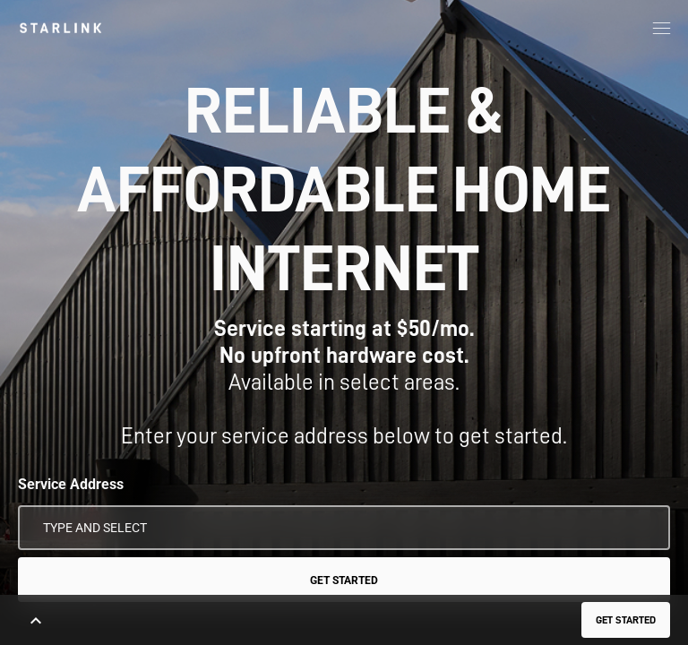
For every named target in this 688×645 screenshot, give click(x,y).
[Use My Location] (644, 527)
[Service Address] (344, 527)
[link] (60, 27)
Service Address (71, 484)
